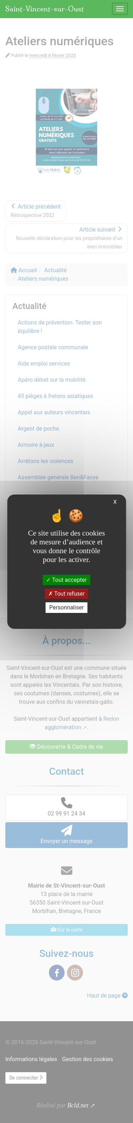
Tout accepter (66, 580)
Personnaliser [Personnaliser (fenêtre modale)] (66, 607)
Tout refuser (66, 593)
